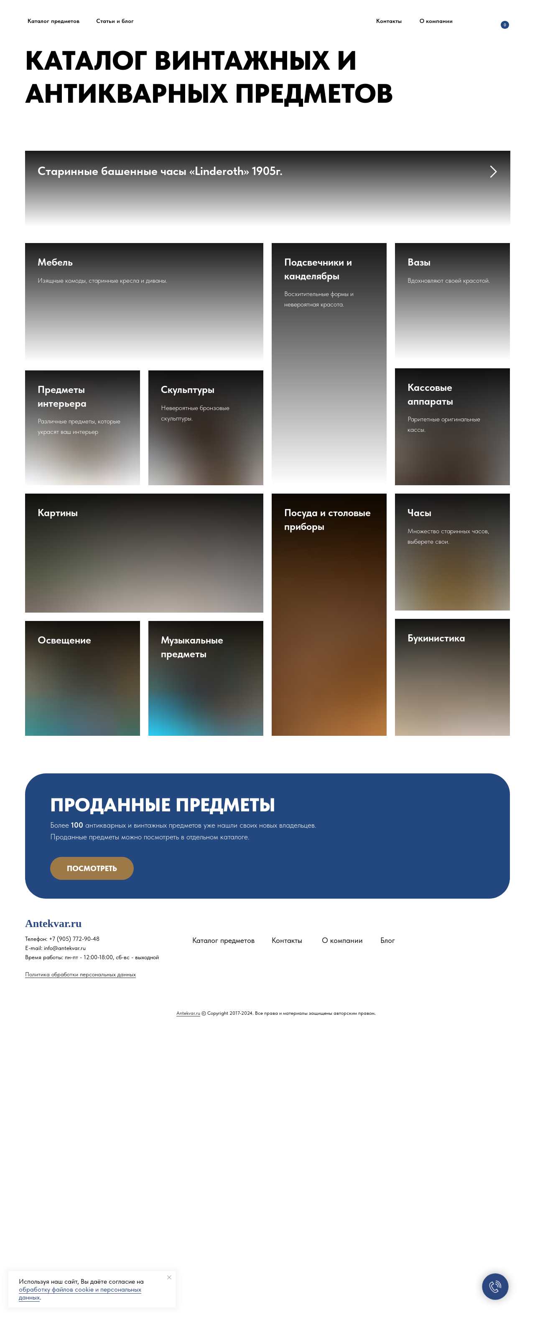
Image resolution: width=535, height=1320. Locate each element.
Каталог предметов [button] (53, 21)
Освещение (64, 928)
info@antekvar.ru (65, 1235)
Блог (387, 1228)
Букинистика (436, 926)
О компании (436, 21)
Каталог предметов (223, 1228)
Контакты (389, 21)
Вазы (419, 550)
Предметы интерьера (62, 684)
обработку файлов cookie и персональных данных (80, 1293)
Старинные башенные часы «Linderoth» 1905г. (160, 171)
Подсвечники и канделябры (318, 556)
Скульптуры (187, 677)
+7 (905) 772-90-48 (74, 1226)
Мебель (55, 550)
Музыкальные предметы (192, 934)
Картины (58, 800)
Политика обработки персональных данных (80, 1262)
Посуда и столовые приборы (327, 807)
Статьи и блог (115, 21)
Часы (419, 800)
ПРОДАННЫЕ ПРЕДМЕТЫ (162, 1092)
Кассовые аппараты (430, 681)
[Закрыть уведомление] (169, 1277)
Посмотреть (92, 1156)
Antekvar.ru (188, 1301)
